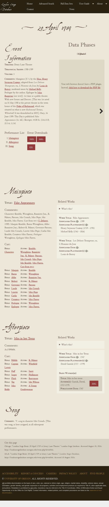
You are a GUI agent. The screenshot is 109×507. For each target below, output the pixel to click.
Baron (14, 280)
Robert (14, 288)
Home (30, 4)
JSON (31, 139)
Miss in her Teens (24, 345)
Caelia (14, 302)
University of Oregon (17, 485)
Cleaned (73, 60)
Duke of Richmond (25, 106)
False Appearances (24, 209)
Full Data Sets (67, 4)
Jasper (14, 381)
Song (11, 146)
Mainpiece (14, 138)
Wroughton (25, 258)
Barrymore (33, 385)
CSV (31, 147)
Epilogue (15, 313)
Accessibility (10, 480)
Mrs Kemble (25, 269)
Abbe (13, 284)
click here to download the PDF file (84, 94)
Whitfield (33, 370)
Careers (51, 480)
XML (41, 139)
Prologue (15, 309)
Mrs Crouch (25, 266)
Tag (12, 389)
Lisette (14, 299)
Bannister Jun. (35, 284)
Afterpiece (14, 142)
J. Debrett (43, 227)
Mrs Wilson (34, 389)
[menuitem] (31, 4)
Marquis (15, 277)
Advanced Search (46, 4)
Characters (9, 258)
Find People (97, 480)
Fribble (14, 367)
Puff (13, 378)
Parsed (89, 60)
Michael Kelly (35, 89)
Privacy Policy (68, 480)
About (100, 4)
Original (88, 54)
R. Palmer (29, 262)
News (71, 9)
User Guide (84, 4)
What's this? (67, 215)
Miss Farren (34, 306)
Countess (15, 306)
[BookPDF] (81, 117)
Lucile (14, 295)
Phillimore (33, 381)
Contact (30, 9)
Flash (13, 385)
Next (100, 117)
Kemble (32, 255)
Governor (15, 291)
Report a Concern (32, 480)
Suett (31, 378)
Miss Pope (37, 266)
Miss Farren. (34, 313)
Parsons (38, 262)
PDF (73, 54)
